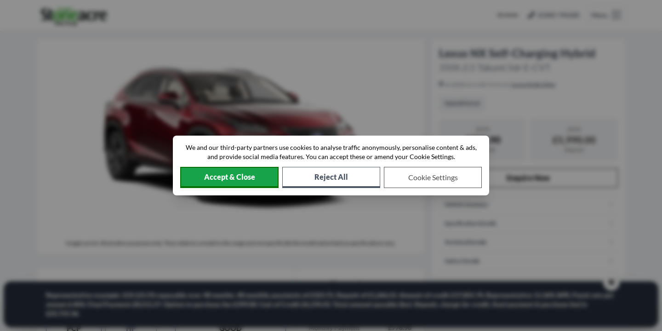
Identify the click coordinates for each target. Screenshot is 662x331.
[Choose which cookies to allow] (433, 177)
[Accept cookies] (229, 177)
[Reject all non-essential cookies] (331, 177)
